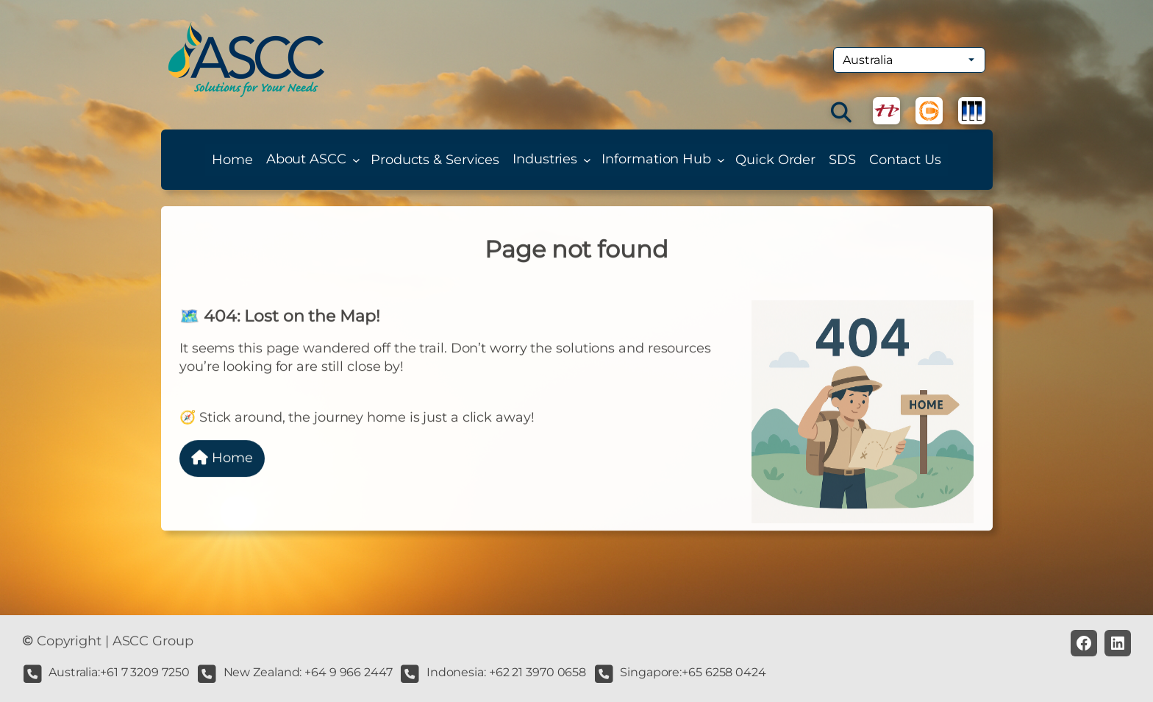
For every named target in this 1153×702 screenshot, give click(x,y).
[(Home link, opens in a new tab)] (246, 59)
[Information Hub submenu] (721, 160)
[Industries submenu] (587, 160)
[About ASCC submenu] (356, 160)
